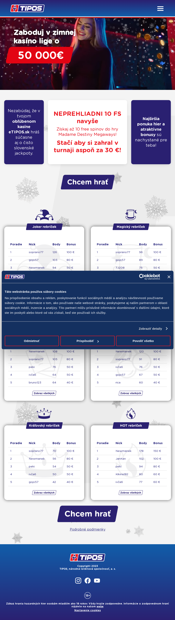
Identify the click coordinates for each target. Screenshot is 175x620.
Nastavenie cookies (87, 610)
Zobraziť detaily (150, 328)
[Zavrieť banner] (168, 276)
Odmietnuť (32, 341)
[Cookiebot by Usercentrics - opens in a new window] (142, 277)
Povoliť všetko (143, 341)
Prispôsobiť (88, 341)
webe (100, 606)
